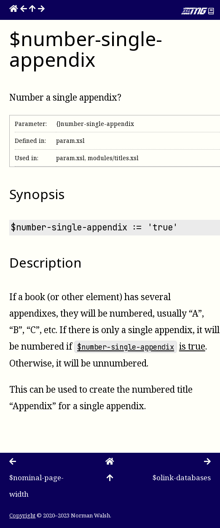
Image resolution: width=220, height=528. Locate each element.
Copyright (22, 515)
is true (192, 346)
